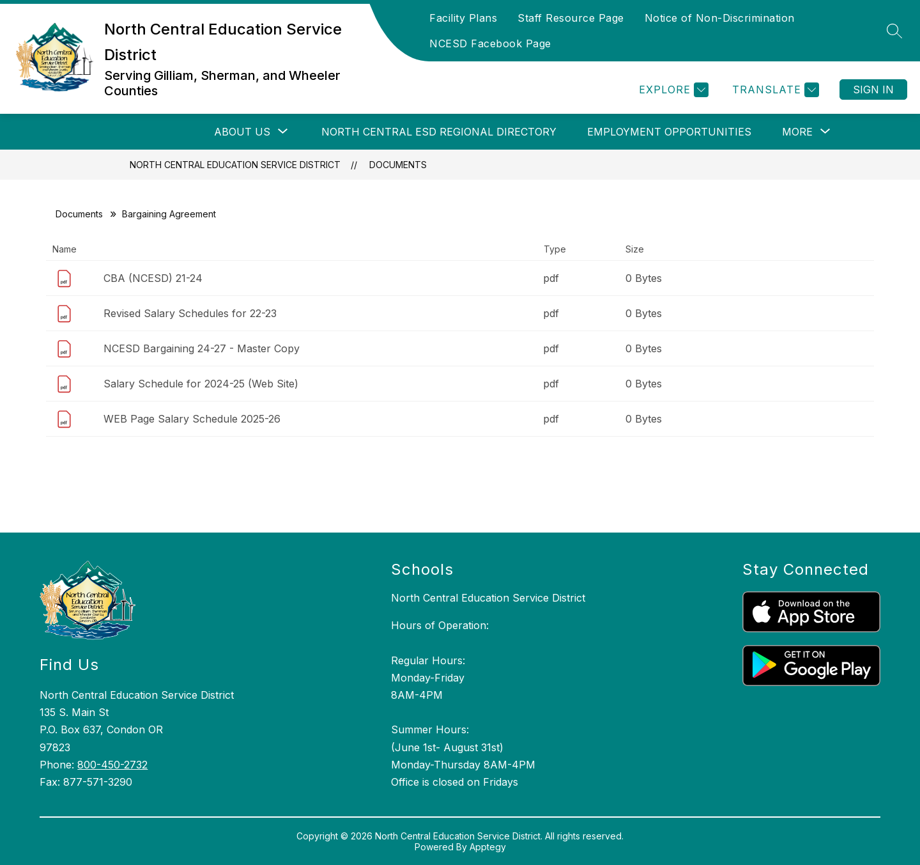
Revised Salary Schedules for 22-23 (190, 313)
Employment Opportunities (669, 131)
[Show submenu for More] (797, 131)
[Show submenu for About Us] (242, 131)
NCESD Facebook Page (490, 43)
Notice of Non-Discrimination (720, 18)
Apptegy (488, 846)
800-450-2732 (112, 764)
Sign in (873, 89)
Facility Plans (463, 18)
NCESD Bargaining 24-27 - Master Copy (201, 348)
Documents (398, 164)
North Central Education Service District (235, 164)
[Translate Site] (774, 90)
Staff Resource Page (571, 18)
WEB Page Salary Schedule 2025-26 (191, 418)
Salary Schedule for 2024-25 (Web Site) (200, 383)
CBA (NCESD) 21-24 (153, 278)
